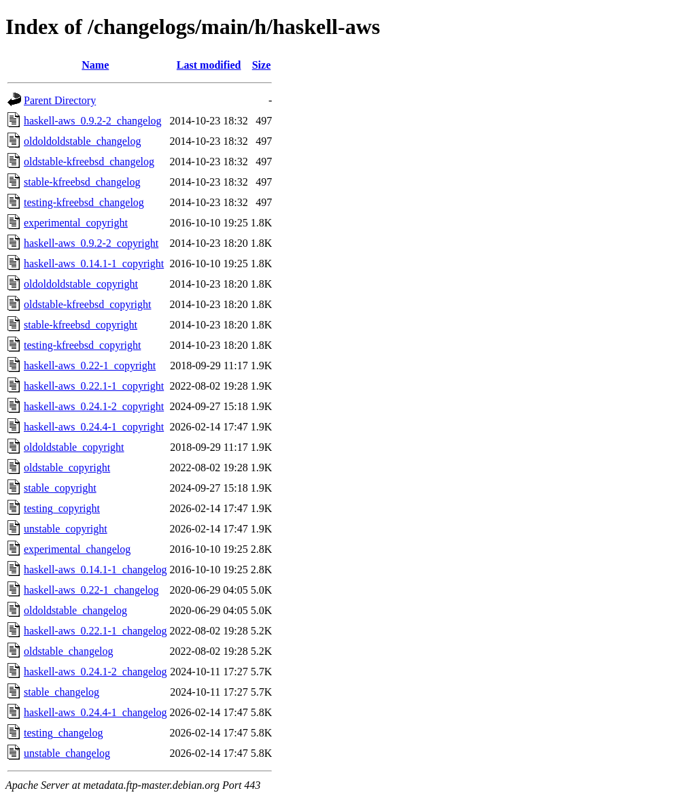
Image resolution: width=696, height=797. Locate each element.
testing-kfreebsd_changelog (84, 202)
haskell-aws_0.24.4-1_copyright (94, 427)
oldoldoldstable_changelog (82, 141)
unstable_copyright (65, 529)
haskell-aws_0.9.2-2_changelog (93, 120)
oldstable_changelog (69, 651)
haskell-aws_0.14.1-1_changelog (95, 569)
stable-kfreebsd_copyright (80, 324)
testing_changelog (63, 733)
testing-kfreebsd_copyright (82, 345)
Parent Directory (60, 100)
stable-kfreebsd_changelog (82, 182)
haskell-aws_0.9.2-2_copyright (91, 243)
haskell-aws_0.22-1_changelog (91, 590)
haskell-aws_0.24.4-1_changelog (95, 712)
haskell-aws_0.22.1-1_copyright (94, 386)
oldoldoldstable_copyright (81, 284)
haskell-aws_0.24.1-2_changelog (95, 671)
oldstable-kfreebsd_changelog (89, 161)
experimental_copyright (76, 222)
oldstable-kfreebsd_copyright (88, 304)
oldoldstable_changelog (75, 610)
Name (95, 65)
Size (261, 65)
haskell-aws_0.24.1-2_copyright (94, 406)
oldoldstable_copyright (74, 447)
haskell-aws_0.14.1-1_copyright (94, 263)
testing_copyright (62, 508)
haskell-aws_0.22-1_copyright (90, 365)
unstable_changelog (67, 753)
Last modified (209, 65)
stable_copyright (60, 488)
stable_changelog (61, 692)
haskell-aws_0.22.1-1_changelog (95, 631)
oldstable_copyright (67, 467)
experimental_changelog (77, 549)
